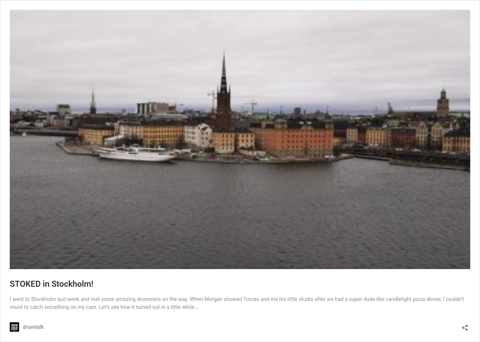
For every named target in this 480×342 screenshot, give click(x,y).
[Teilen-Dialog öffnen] (465, 325)
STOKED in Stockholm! (51, 284)
